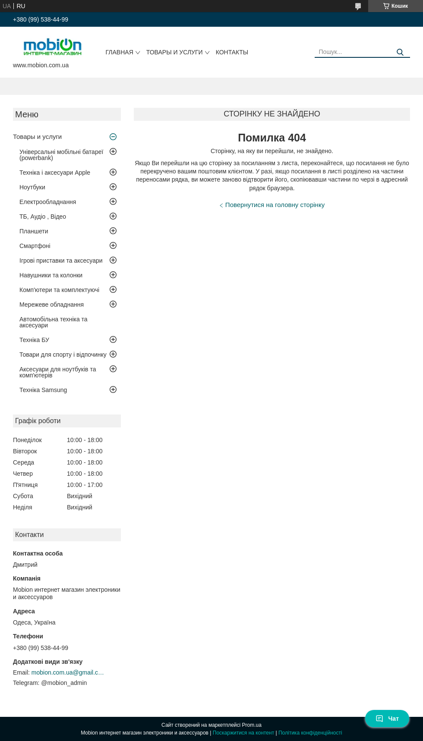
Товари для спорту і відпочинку (63, 354)
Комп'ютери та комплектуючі (59, 289)
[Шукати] (400, 52)
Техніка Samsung (43, 389)
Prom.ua (252, 725)
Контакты (232, 52)
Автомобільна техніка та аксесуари (53, 322)
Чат (387, 718)
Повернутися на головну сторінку (275, 204)
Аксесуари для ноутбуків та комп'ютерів (57, 372)
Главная (119, 52)
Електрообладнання (47, 201)
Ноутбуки (32, 187)
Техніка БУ (34, 339)
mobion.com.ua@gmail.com (68, 672)
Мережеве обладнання (51, 304)
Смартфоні (35, 245)
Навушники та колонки (50, 275)
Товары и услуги (174, 52)
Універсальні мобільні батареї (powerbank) (61, 154)
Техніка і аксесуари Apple (54, 172)
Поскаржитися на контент (243, 733)
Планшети (33, 231)
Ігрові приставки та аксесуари (61, 260)
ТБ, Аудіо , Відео (42, 216)
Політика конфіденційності (310, 733)
